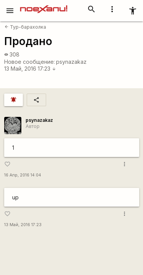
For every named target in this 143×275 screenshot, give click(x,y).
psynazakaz (71, 61)
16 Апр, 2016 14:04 (22, 175)
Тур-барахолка (25, 27)
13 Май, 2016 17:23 (30, 68)
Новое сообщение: (29, 61)
